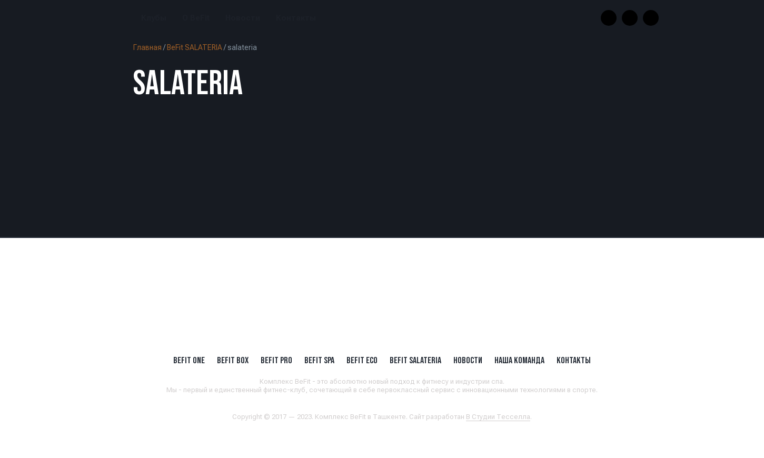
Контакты (296, 18)
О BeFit (196, 18)
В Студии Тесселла (498, 417)
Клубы (153, 18)
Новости (242, 18)
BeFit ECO (362, 360)
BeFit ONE (189, 360)
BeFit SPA (319, 360)
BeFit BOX (233, 360)
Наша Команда (519, 360)
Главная (147, 47)
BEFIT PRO (276, 360)
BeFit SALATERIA (194, 47)
